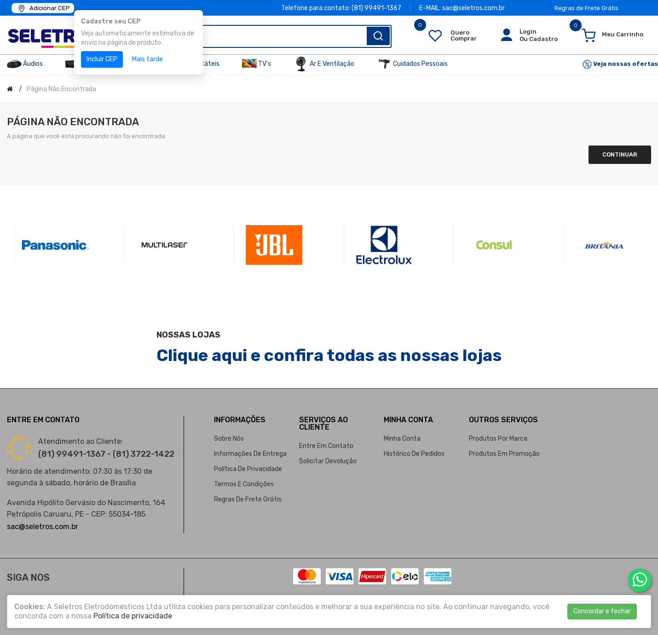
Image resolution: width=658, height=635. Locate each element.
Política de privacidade (248, 469)
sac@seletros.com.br (42, 526)
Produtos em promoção (504, 454)
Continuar (619, 154)
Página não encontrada (61, 89)
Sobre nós (229, 439)
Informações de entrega (250, 454)
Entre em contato (326, 446)
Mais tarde (147, 59)
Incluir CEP (102, 59)
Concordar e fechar (602, 611)
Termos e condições (244, 484)
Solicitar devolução (328, 461)
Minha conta (402, 439)
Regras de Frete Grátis (586, 8)
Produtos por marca (498, 439)
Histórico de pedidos (414, 454)
